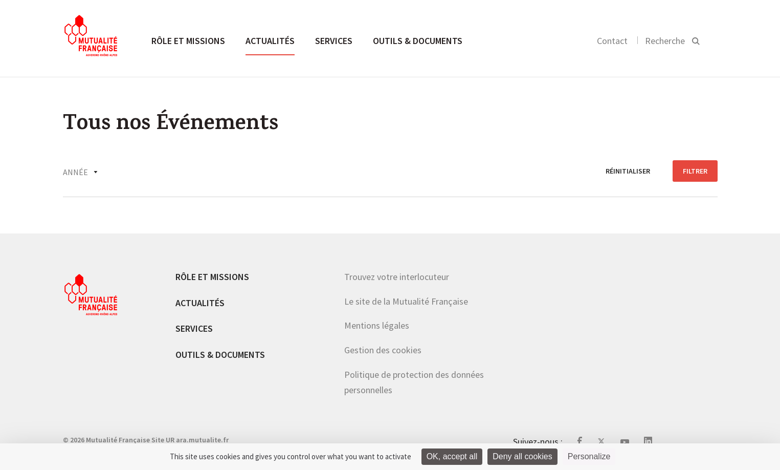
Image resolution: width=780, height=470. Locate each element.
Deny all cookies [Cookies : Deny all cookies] (522, 456)
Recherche (665, 41)
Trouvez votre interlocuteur (396, 277)
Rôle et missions (188, 41)
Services (333, 41)
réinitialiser (628, 171)
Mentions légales (376, 325)
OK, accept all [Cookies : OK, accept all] (452, 456)
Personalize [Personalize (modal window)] (589, 456)
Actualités (270, 41)
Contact (612, 41)
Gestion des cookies (382, 350)
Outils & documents (417, 41)
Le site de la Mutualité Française (406, 301)
